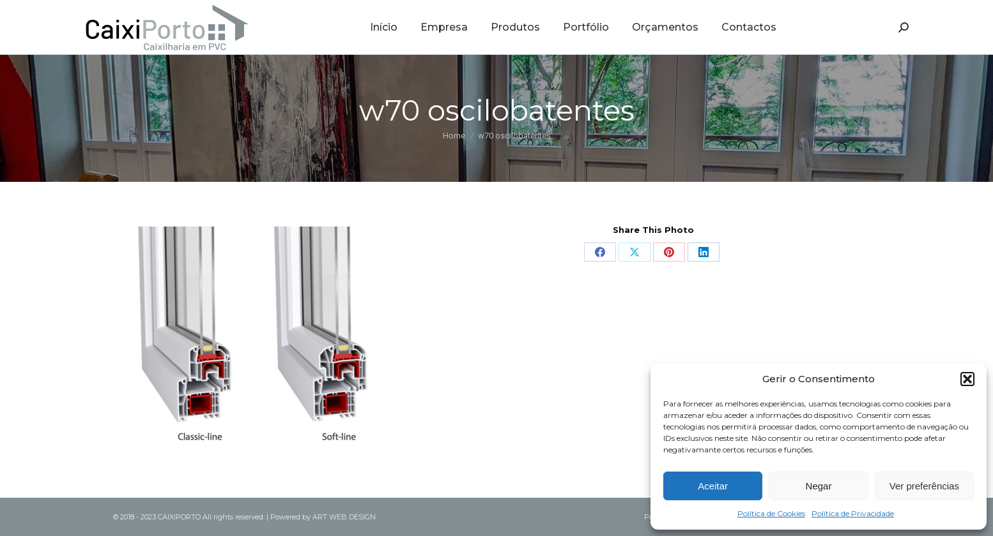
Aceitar (713, 485)
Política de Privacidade (853, 513)
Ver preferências (924, 485)
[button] (967, 379)
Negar (819, 485)
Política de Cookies (771, 513)
